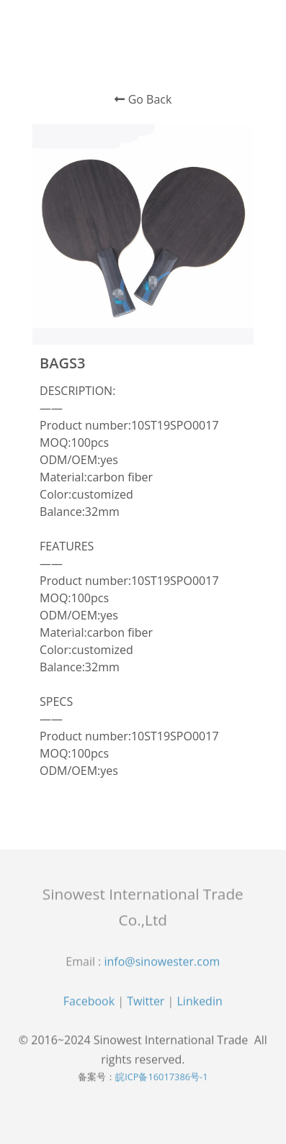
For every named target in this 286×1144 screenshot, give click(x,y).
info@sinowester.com (162, 964)
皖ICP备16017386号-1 (161, 1079)
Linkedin (200, 1003)
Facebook (89, 1003)
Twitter (145, 1003)
